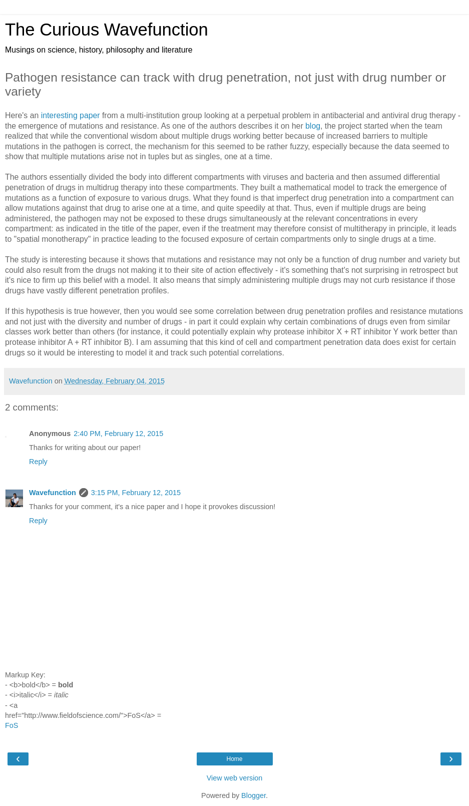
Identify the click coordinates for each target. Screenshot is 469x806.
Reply (38, 462)
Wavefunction (52, 493)
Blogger (253, 795)
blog (312, 126)
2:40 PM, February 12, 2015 (118, 434)
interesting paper (70, 115)
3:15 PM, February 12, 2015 (136, 493)
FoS (11, 725)
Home (234, 758)
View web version (235, 778)
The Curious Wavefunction (106, 29)
